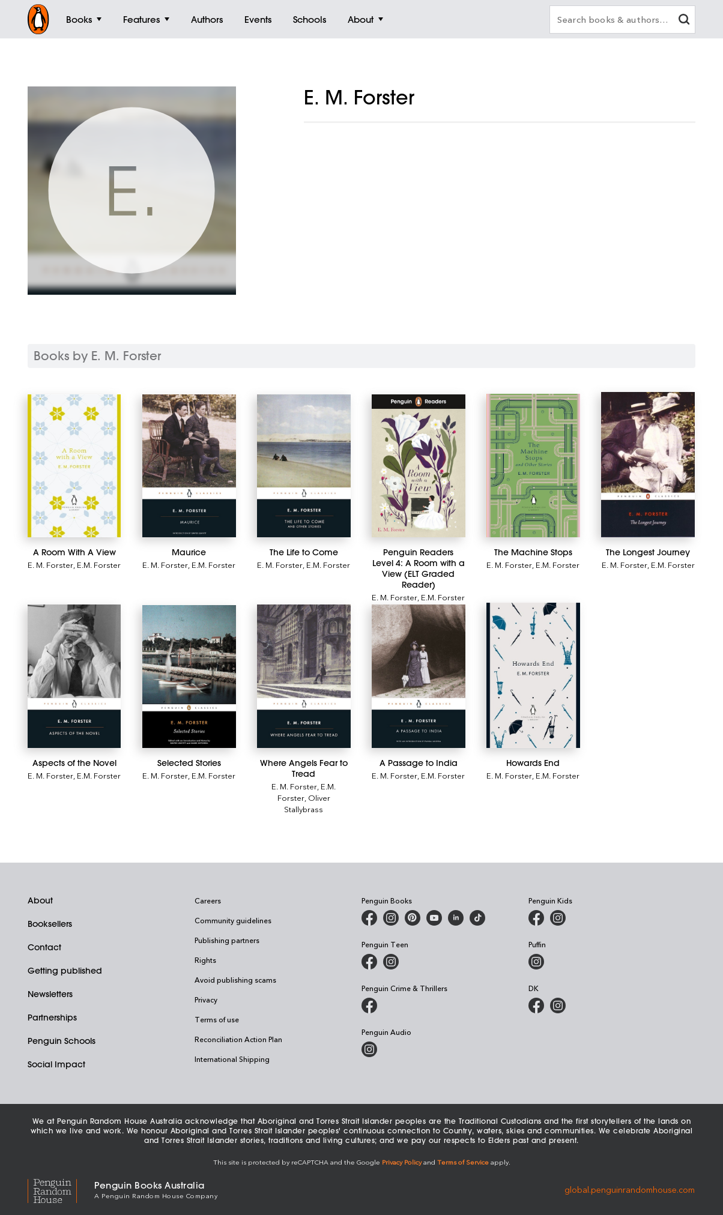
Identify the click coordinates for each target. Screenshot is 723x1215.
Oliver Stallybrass (307, 803)
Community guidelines (233, 920)
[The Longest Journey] (647, 465)
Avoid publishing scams (235, 979)
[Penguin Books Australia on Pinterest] (412, 918)
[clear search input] (684, 21)
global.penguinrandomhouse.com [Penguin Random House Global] (629, 1189)
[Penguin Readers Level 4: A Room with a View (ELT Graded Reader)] (418, 466)
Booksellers (50, 923)
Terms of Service (463, 1162)
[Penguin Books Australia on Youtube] (434, 918)
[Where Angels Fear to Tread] (303, 676)
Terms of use (217, 1019)
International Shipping (232, 1059)
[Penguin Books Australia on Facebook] (369, 918)
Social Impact (56, 1064)
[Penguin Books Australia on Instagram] (391, 918)
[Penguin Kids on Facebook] (536, 918)
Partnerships (52, 1017)
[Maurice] (188, 466)
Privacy (206, 999)
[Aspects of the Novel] (74, 676)
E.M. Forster (99, 564)
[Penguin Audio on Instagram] (369, 1049)
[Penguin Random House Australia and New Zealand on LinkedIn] (456, 918)
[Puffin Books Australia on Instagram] (536, 961)
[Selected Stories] (188, 676)
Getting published (65, 970)
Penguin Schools (61, 1041)
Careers (208, 900)
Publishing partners (227, 940)
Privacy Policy (402, 1162)
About (40, 900)
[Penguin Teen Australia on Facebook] (369, 961)
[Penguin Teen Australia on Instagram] (391, 961)
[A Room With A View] (74, 465)
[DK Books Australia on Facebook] (536, 1005)
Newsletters (50, 994)
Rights (205, 959)
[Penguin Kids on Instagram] (558, 918)
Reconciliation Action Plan (238, 1039)
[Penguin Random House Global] (61, 1189)
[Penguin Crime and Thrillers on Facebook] (369, 1005)
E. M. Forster (50, 564)
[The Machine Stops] (532, 465)
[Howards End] (532, 675)
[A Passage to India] (418, 676)
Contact (44, 947)
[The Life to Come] (303, 466)
